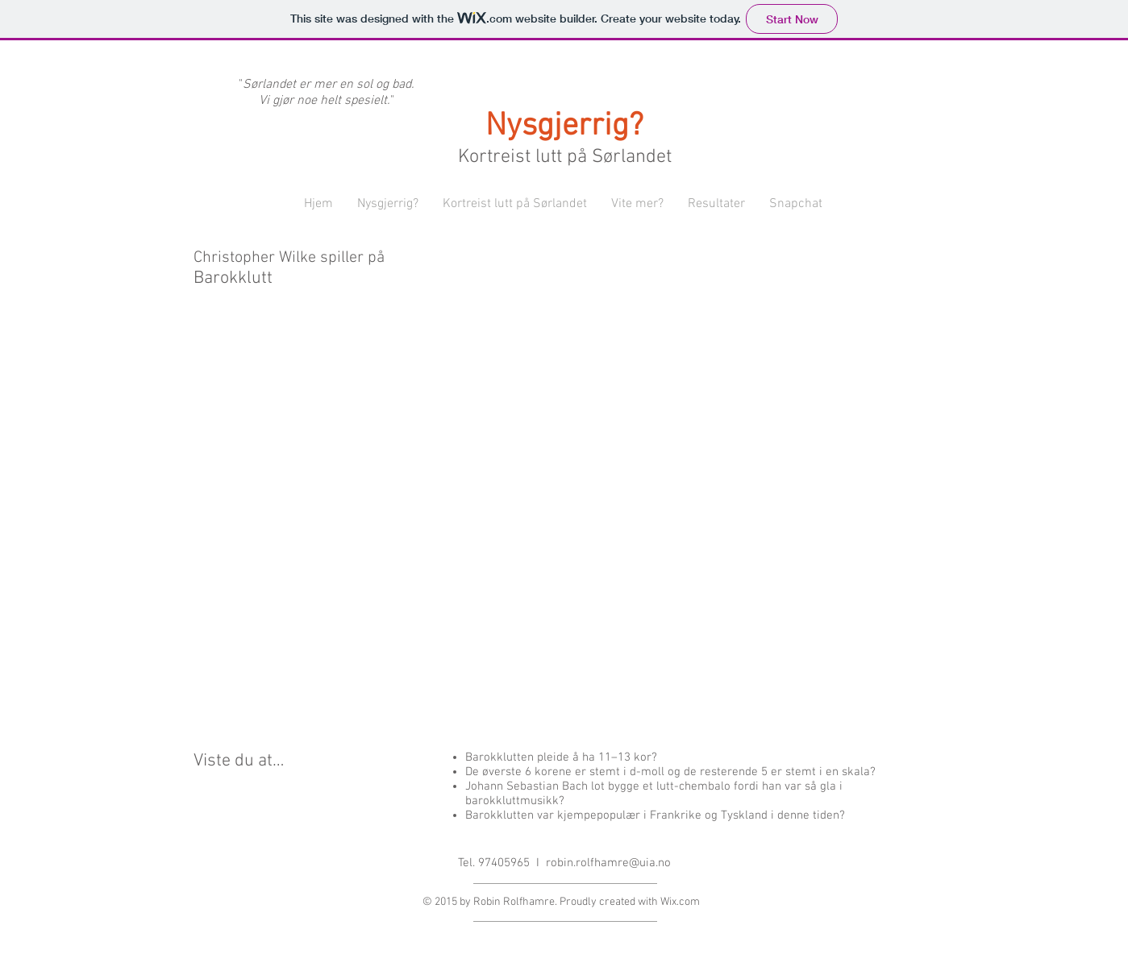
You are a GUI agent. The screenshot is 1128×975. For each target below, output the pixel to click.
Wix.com (680, 902)
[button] (388, 204)
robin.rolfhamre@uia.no (608, 863)
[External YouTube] (564, 528)
